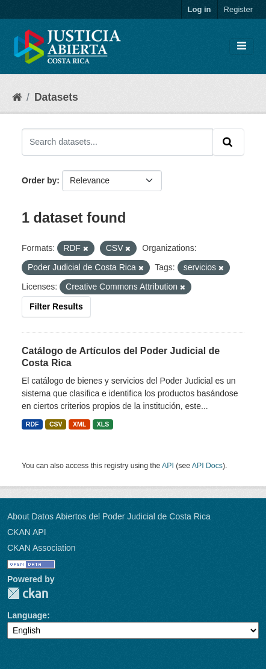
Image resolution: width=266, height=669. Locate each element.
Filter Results (56, 306)
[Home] (17, 97)
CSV (56, 424)
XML (79, 424)
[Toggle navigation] (241, 46)
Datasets (56, 97)
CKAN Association (41, 548)
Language (27, 615)
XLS (103, 424)
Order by (39, 180)
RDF (32, 424)
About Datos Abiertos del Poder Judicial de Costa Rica (109, 516)
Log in (199, 9)
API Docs (207, 465)
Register (238, 9)
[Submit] (228, 141)
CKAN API (26, 532)
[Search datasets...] (117, 141)
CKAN (27, 593)
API (168, 465)
